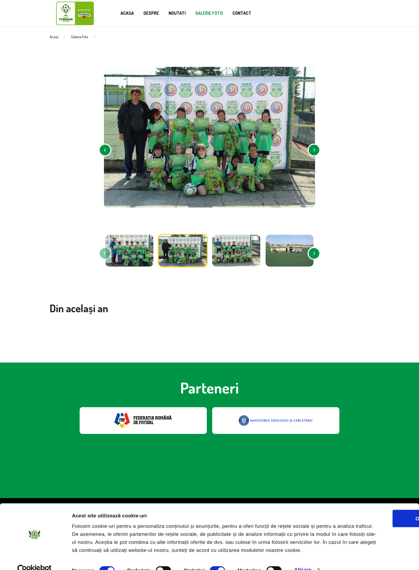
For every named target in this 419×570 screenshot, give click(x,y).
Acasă (54, 36)
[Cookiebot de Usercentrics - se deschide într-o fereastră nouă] (34, 559)
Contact (254, 12)
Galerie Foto (218, 12)
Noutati (182, 12)
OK (374, 499)
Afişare (302, 558)
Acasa (128, 12)
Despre (154, 12)
